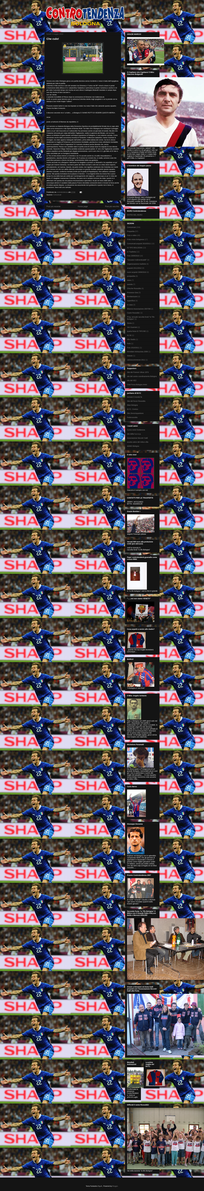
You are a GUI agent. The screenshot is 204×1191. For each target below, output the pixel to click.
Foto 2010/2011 (133, 348)
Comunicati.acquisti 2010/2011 (139, 244)
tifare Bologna (132, 405)
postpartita (131, 276)
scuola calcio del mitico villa (137, 442)
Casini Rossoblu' (133, 313)
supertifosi (131, 301)
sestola (129, 284)
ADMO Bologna (133, 446)
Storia (129, 323)
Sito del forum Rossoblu (136, 401)
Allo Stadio (131, 339)
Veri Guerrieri (132, 327)
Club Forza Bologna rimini (137, 385)
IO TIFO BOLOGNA (134, 248)
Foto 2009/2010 (133, 256)
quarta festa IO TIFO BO (136, 331)
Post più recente (53, 206)
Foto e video (132, 235)
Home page (83, 206)
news (129, 280)
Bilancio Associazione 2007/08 (138, 309)
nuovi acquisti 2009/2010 (136, 272)
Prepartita (131, 231)
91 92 (129, 335)
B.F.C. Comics (132, 409)
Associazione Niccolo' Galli (137, 438)
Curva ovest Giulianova (136, 430)
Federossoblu (132, 417)
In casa (130, 305)
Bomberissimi (132, 297)
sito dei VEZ (131, 380)
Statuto (129, 356)
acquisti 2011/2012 (134, 268)
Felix (129, 344)
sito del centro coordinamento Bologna (142, 376)
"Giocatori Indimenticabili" (137, 260)
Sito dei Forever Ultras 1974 (138, 372)
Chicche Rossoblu (134, 288)
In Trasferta (131, 252)
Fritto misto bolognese (135, 239)
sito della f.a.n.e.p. (134, 434)
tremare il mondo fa (134, 397)
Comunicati (57, 195)
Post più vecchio (112, 206)
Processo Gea (132, 293)
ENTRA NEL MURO (134, 215)
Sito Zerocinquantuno (135, 413)
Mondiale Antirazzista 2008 (137, 352)
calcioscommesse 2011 (136, 360)
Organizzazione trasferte (136, 264)
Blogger (115, 1186)
